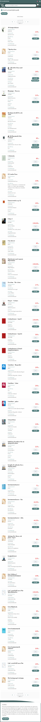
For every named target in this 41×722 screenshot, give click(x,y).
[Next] (25, 22)
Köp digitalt (35, 80)
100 (21, 23)
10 (18, 23)
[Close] (5, 718)
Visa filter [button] (4, 13)
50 (19, 23)
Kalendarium (5, 1)
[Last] (28, 22)
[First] (12, 22)
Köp (35, 38)
